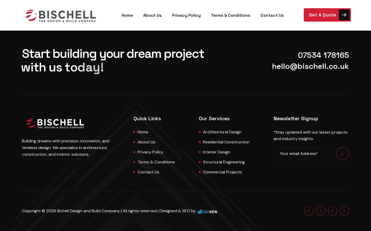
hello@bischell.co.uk (310, 66)
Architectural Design (222, 132)
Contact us (148, 172)
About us (146, 142)
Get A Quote (322, 15)
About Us (152, 15)
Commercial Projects (222, 172)
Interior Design (216, 152)
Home (127, 15)
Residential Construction (226, 142)
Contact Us (272, 15)
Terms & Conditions (230, 15)
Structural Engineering (224, 162)
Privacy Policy (186, 15)
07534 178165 (323, 55)
